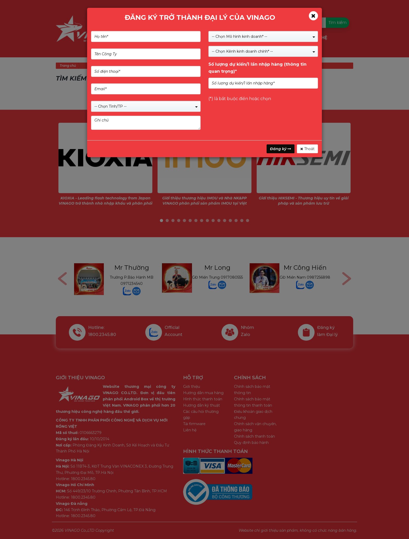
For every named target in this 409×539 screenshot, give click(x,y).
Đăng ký (280, 148)
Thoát (307, 148)
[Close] (313, 15)
